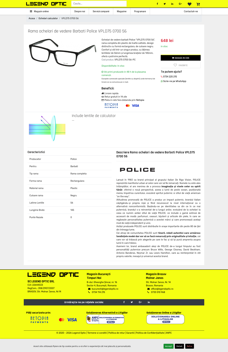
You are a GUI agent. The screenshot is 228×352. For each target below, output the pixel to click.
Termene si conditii (97, 333)
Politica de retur (116, 333)
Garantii (130, 333)
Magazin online (39, 11)
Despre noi (79, 11)
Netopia (140, 100)
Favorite (181, 65)
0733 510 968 (156, 292)
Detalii (179, 346)
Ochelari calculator (48, 18)
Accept (168, 346)
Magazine (122, 11)
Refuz (189, 346)
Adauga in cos (180, 58)
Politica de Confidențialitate (150, 333)
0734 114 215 (96, 292)
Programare (140, 11)
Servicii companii (101, 11)
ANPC (169, 333)
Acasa (32, 18)
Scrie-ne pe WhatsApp (173, 81)
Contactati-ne (191, 11)
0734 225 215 (169, 76)
